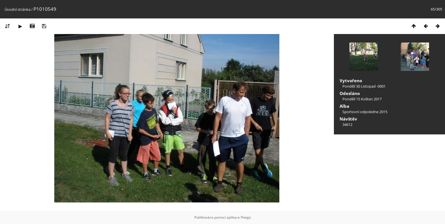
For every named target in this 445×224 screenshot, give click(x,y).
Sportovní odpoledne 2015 (364, 111)
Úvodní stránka (17, 9)
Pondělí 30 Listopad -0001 (364, 86)
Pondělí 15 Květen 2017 (362, 99)
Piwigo (246, 217)
